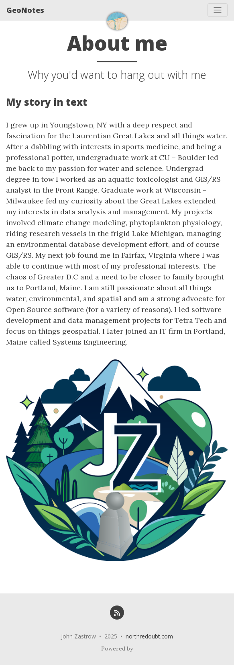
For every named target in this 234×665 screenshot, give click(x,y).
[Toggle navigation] (218, 10)
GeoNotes (25, 10)
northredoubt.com (149, 636)
